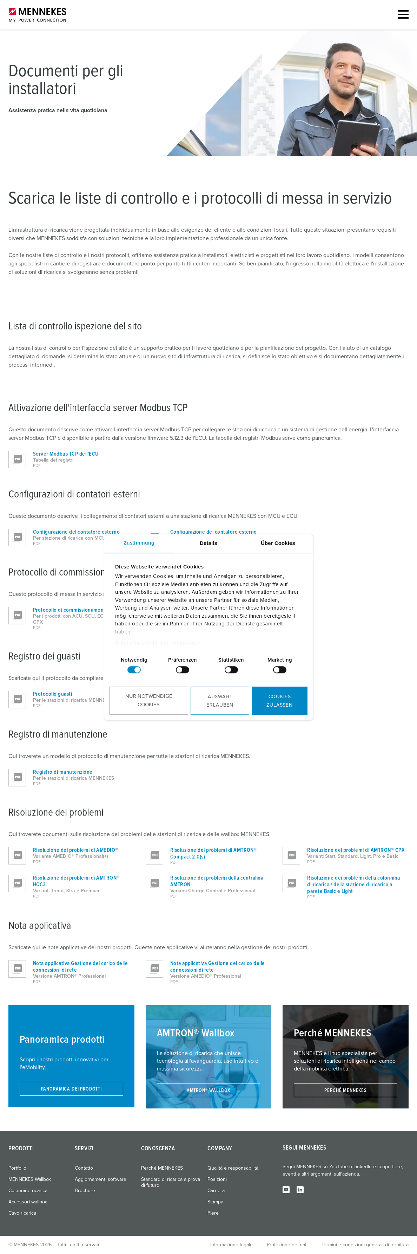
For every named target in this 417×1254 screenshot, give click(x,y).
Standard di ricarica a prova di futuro (170, 1182)
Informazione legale (231, 1244)
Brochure (85, 1190)
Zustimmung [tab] (139, 543)
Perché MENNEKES (162, 1168)
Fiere (213, 1213)
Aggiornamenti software (100, 1179)
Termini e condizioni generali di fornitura (365, 1244)
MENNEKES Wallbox (29, 1179)
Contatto (84, 1168)
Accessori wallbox (27, 1202)
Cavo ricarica (22, 1213)
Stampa (215, 1202)
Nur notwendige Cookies (148, 700)
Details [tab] (208, 543)
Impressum (187, 643)
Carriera (216, 1190)
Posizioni (217, 1179)
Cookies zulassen (279, 701)
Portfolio (17, 1168)
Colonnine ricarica (27, 1190)
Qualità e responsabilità (232, 1168)
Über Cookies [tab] (278, 543)
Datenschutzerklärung (141, 643)
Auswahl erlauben (219, 701)
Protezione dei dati (287, 1244)
